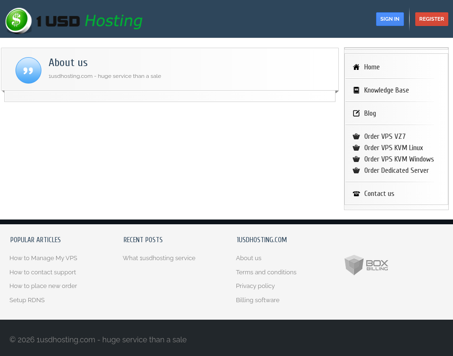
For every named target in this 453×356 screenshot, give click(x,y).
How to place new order (43, 285)
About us (248, 258)
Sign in (389, 19)
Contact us (379, 193)
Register (431, 19)
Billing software (257, 300)
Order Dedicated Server (396, 170)
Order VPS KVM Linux (393, 148)
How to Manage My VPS (43, 258)
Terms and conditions (266, 272)
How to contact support (42, 272)
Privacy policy (255, 285)
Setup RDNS (27, 300)
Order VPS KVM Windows (399, 159)
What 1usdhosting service (159, 258)
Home (372, 67)
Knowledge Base (386, 90)
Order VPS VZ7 (385, 136)
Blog (370, 113)
